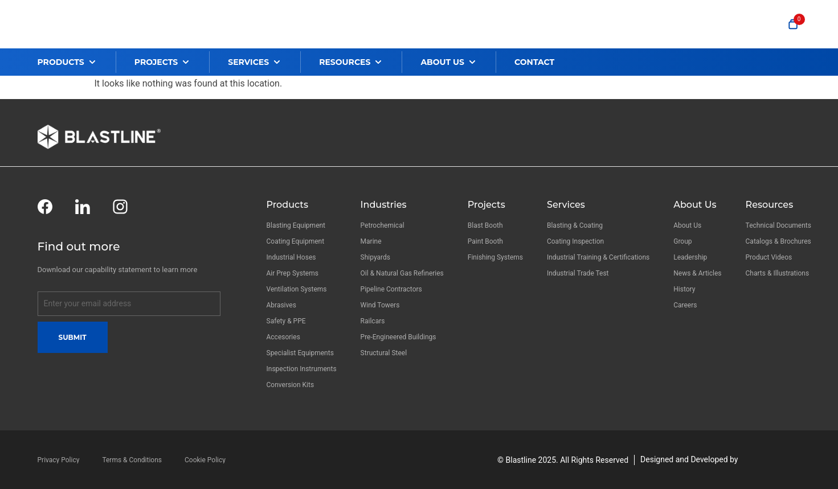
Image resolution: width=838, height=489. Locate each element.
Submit (73, 337)
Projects (486, 204)
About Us (694, 204)
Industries (384, 204)
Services (566, 204)
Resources (770, 204)
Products (287, 204)
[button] (77, 62)
